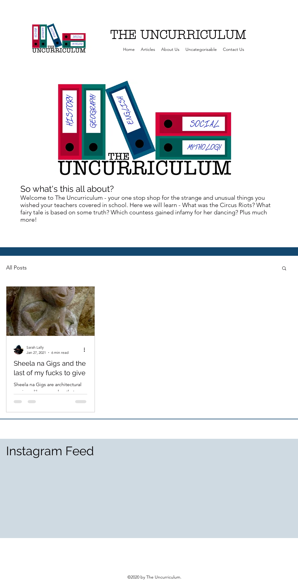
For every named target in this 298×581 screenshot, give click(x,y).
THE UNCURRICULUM (178, 35)
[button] (284, 269)
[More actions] (86, 349)
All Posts (16, 267)
